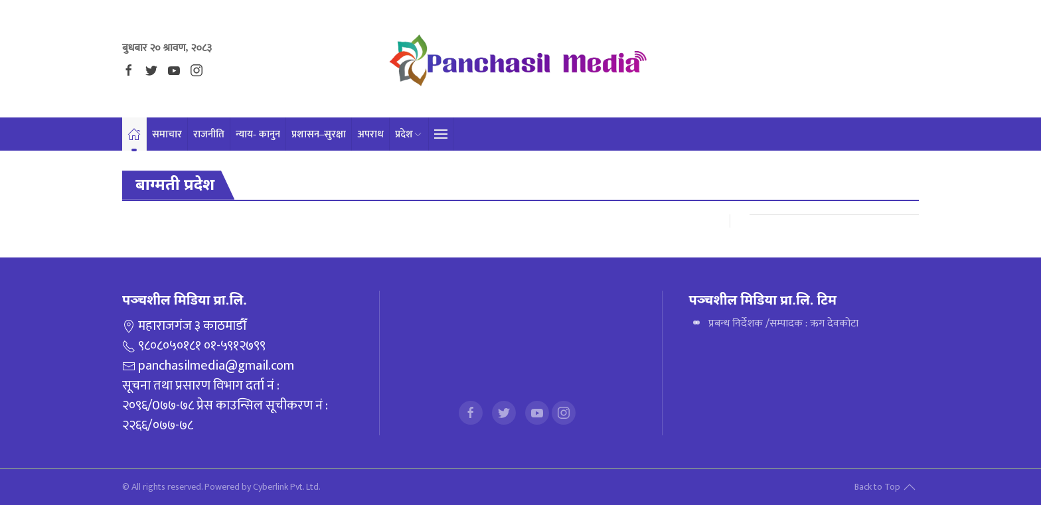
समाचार (170, 133)
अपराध (383, 133)
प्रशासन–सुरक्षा (330, 133)
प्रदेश (424, 133)
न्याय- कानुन (266, 133)
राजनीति (214, 133)
